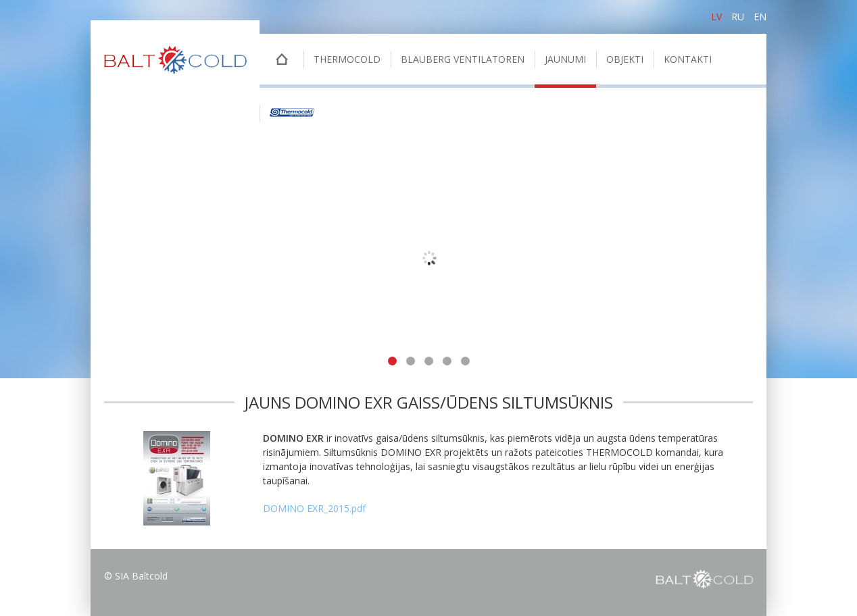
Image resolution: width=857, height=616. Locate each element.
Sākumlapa (281, 61)
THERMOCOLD (347, 59)
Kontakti (688, 59)
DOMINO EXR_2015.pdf (314, 508)
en (760, 16)
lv (716, 16)
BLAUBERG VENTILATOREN (462, 59)
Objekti (624, 59)
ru (737, 16)
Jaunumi (565, 59)
